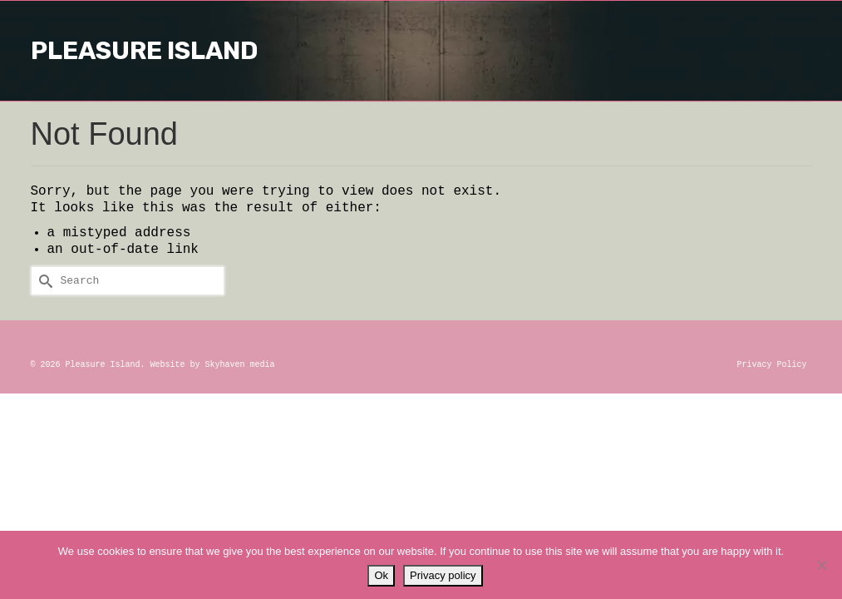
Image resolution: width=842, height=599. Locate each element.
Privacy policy (442, 575)
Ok (381, 575)
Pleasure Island (420, 51)
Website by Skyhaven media (212, 364)
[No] (821, 565)
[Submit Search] (43, 280)
